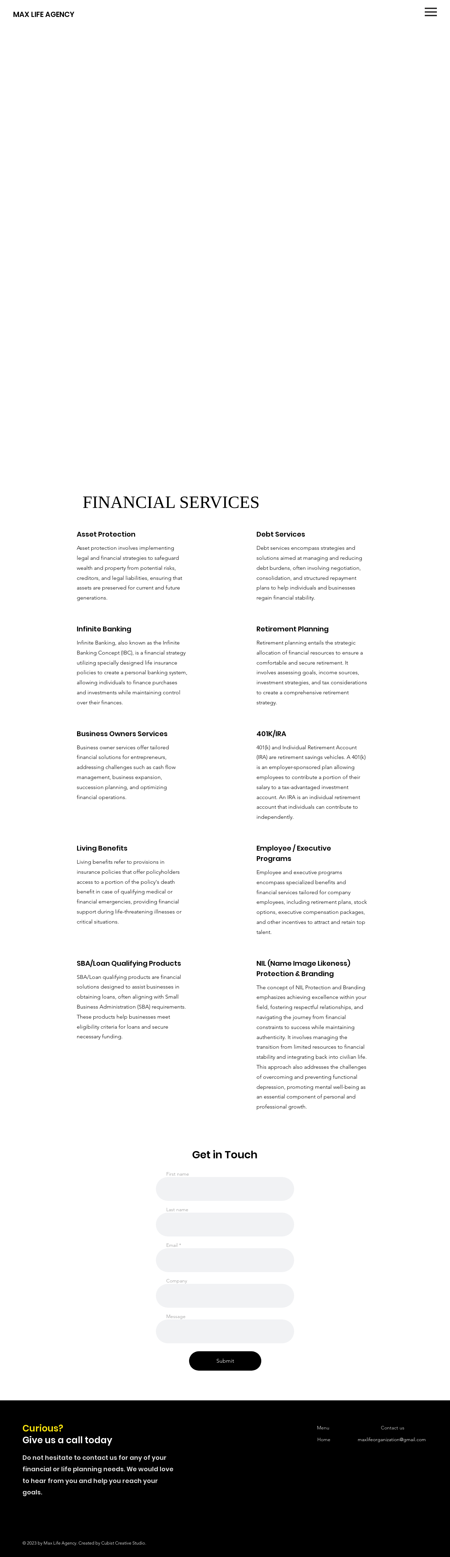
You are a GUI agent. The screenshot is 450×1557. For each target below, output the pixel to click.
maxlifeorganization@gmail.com (392, 1439)
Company (176, 1280)
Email (172, 1245)
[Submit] (225, 1361)
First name (177, 1173)
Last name (177, 1209)
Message (176, 1316)
